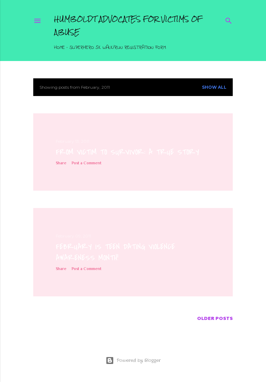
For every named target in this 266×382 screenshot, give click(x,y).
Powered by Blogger (133, 360)
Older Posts (215, 317)
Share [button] (61, 162)
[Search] (228, 19)
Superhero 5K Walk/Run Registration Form (117, 47)
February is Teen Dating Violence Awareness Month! (115, 252)
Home (59, 47)
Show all (214, 87)
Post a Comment (86, 162)
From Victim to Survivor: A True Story (127, 152)
